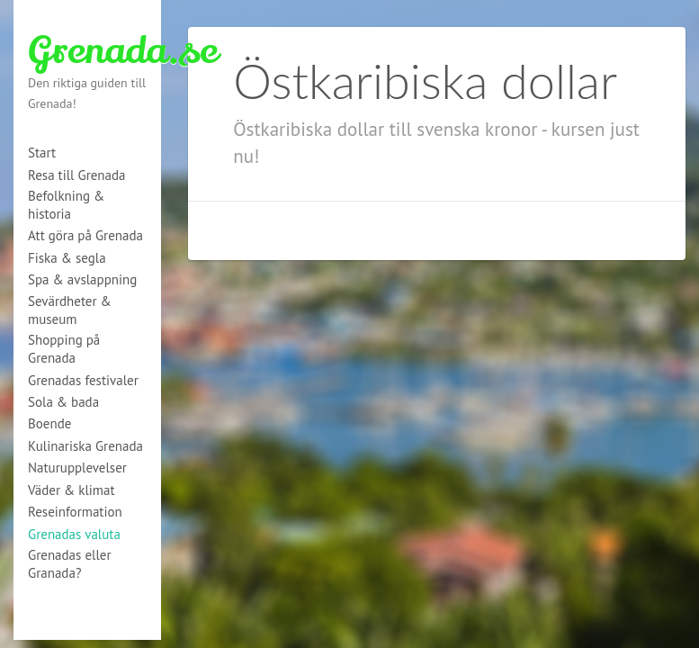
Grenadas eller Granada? (69, 563)
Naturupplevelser (77, 467)
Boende (49, 423)
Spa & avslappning (82, 279)
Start (42, 152)
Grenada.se (123, 50)
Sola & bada (63, 401)
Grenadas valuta (74, 534)
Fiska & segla (67, 257)
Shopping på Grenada (64, 348)
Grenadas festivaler (83, 380)
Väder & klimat (71, 490)
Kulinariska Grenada (85, 445)
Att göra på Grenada (85, 235)
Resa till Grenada (77, 175)
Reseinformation (75, 511)
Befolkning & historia (66, 204)
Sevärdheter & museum (70, 310)
